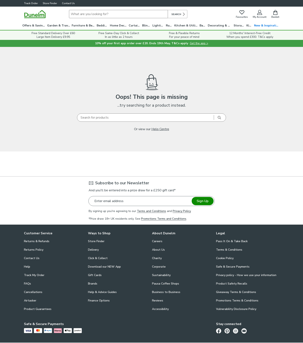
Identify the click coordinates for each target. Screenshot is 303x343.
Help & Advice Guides (102, 292)
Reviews (157, 301)
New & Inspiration (267, 25)
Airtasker (30, 301)
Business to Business (166, 292)
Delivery (93, 250)
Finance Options (99, 301)
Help (27, 267)
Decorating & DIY (220, 25)
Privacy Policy (182, 211)
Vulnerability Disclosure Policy (236, 309)
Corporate (159, 267)
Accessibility (160, 309)
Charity (157, 258)
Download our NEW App (104, 267)
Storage (239, 25)
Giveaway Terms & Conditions (236, 292)
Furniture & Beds (84, 25)
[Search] (118, 14)
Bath (203, 25)
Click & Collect (98, 258)
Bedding (102, 25)
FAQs (27, 284)
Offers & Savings (34, 25)
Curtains (135, 25)
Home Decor (118, 25)
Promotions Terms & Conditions (237, 301)
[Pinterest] (227, 330)
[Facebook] (218, 330)
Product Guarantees (37, 309)
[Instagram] (235, 330)
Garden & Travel (59, 25)
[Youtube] (244, 330)
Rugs (169, 25)
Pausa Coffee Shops (165, 284)
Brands (92, 284)
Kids (249, 25)
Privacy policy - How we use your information (246, 275)
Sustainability (161, 275)
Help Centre (160, 129)
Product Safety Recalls (231, 284)
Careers (157, 241)
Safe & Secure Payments (233, 267)
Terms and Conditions (151, 211)
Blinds (146, 25)
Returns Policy (33, 250)
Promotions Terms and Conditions (163, 219)
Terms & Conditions (229, 250)
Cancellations (33, 292)
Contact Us (68, 3)
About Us (158, 250)
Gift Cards (95, 275)
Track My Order (34, 275)
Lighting (158, 25)
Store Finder (50, 3)
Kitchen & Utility (186, 25)
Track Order (31, 3)
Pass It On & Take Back (232, 241)
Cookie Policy (225, 258)
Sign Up (202, 201)
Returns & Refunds (36, 241)
